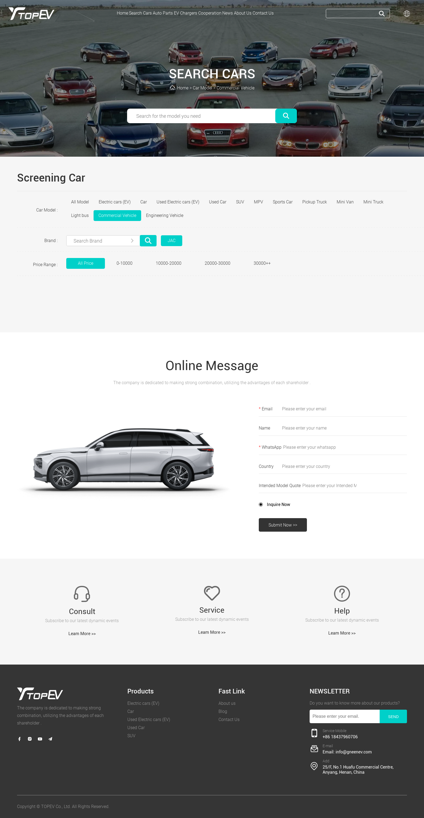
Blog (222, 711)
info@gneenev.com (354, 752)
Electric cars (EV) (115, 201)
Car (143, 201)
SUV (240, 201)
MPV (258, 201)
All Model (80, 201)
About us (227, 703)
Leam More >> (82, 633)
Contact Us (229, 719)
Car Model (202, 87)
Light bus (80, 215)
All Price (85, 263)
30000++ (262, 263)
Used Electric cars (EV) (178, 201)
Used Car (217, 201)
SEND (393, 717)
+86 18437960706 (340, 736)
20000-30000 (217, 263)
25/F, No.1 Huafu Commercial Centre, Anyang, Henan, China (358, 770)
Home (182, 87)
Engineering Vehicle (164, 215)
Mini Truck (373, 201)
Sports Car (283, 201)
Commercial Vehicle (235, 87)
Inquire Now (278, 504)
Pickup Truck (314, 201)
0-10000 (124, 263)
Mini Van (345, 201)
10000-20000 (168, 263)
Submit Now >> (283, 525)
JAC (171, 240)
